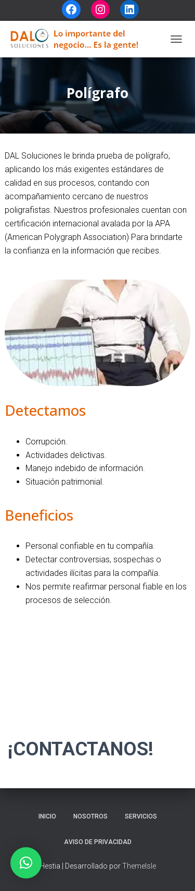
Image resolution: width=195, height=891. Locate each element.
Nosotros (90, 816)
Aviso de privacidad (98, 842)
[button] (26, 862)
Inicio (47, 816)
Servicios (141, 816)
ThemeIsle (139, 866)
